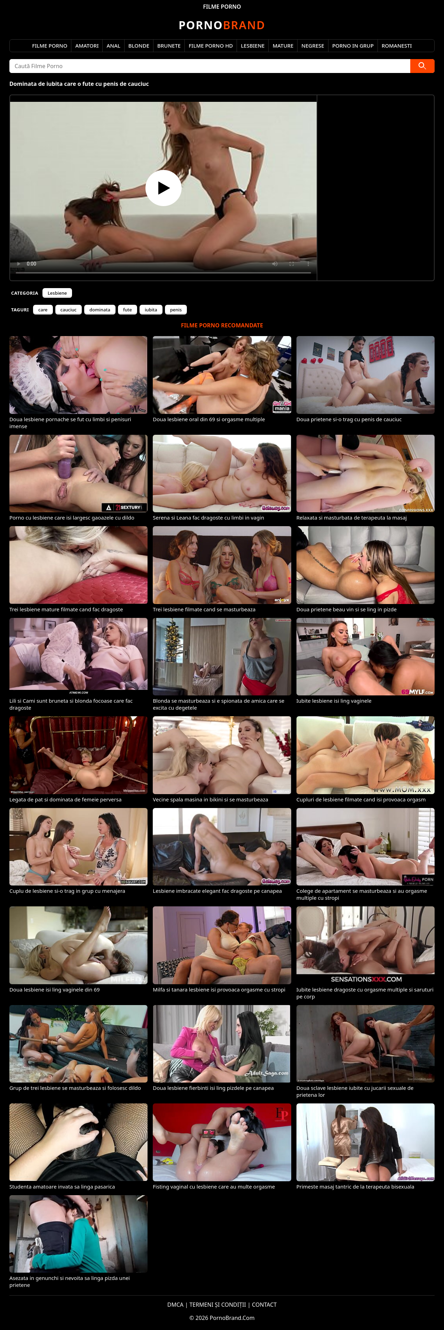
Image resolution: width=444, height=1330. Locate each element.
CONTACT (264, 1304)
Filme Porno (49, 45)
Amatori (86, 45)
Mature (282, 45)
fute (127, 310)
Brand (222, 24)
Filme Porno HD (211, 45)
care (43, 310)
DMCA (175, 1304)
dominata (99, 310)
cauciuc (69, 310)
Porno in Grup (353, 45)
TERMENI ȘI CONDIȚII (217, 1304)
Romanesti (397, 45)
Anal (113, 45)
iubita (151, 310)
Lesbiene (252, 45)
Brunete (169, 45)
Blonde (138, 45)
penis (176, 310)
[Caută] (422, 66)
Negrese (312, 45)
